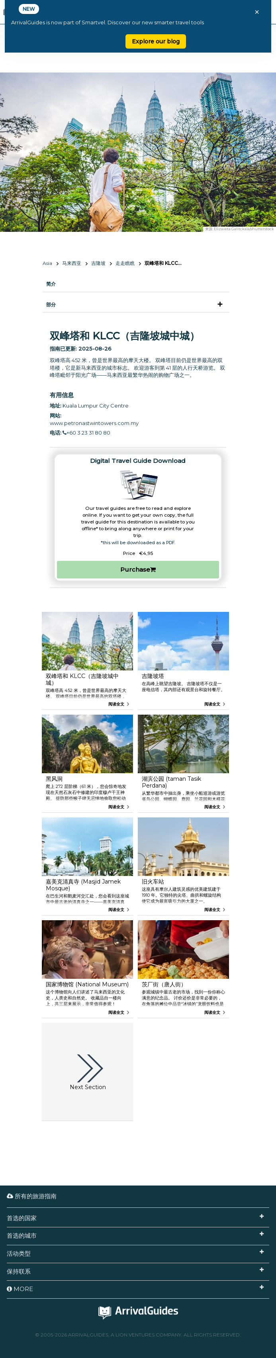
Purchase (138, 569)
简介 (51, 284)
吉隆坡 (98, 263)
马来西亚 (71, 263)
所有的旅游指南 (32, 1196)
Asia (47, 263)
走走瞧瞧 (125, 263)
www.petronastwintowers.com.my (94, 423)
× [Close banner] (256, 12)
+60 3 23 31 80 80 (86, 432)
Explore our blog (156, 41)
